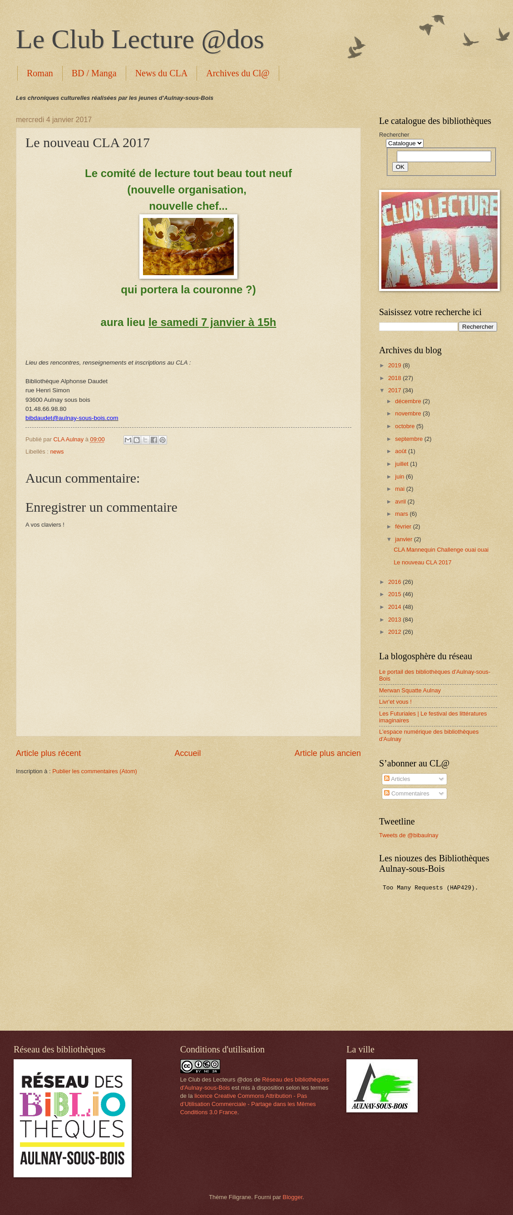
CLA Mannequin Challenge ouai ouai (441, 549)
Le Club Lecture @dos (140, 39)
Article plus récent (48, 753)
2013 (395, 619)
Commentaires (406, 793)
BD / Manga (94, 73)
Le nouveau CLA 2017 (422, 562)
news (57, 451)
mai (400, 488)
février (404, 526)
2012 (395, 631)
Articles (397, 778)
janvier (404, 539)
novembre (409, 413)
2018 (395, 378)
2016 (395, 581)
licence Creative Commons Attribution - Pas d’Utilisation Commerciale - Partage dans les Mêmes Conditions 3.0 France (248, 1104)
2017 (395, 390)
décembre (409, 401)
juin (400, 476)
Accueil (187, 753)
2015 (395, 594)
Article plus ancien (328, 753)
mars (402, 513)
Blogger (293, 1197)
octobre (405, 426)
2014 (395, 606)
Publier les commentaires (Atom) (94, 771)
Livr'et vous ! (395, 701)
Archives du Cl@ (238, 73)
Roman (40, 73)
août (401, 451)
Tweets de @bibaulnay (408, 835)
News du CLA (161, 73)
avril (401, 501)
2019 (395, 365)
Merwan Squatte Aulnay (410, 690)
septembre (409, 438)
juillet (402, 463)
